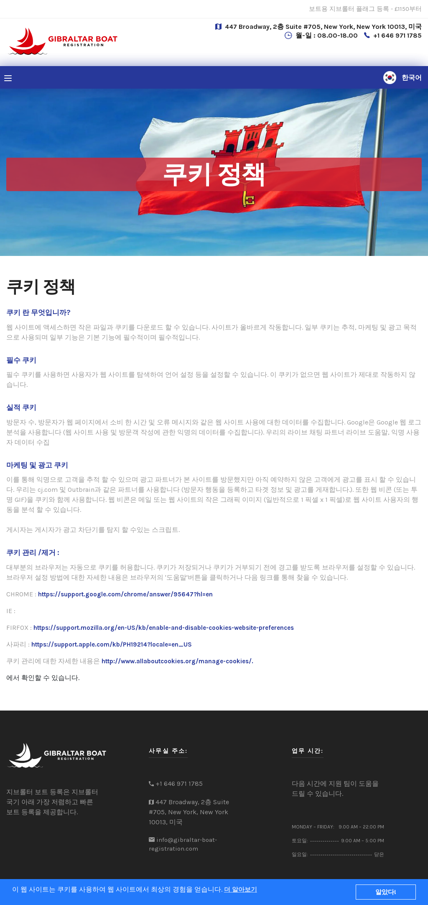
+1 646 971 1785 (397, 35)
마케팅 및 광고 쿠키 (37, 465)
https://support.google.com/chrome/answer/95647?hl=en (125, 594)
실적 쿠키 (21, 407)
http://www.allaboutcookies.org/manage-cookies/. (177, 661)
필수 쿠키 (21, 360)
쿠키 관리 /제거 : (32, 552)
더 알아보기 (240, 889)
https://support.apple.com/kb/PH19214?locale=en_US (111, 644)
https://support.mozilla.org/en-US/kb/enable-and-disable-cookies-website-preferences (163, 627)
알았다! (385, 892)
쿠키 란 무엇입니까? (38, 312)
